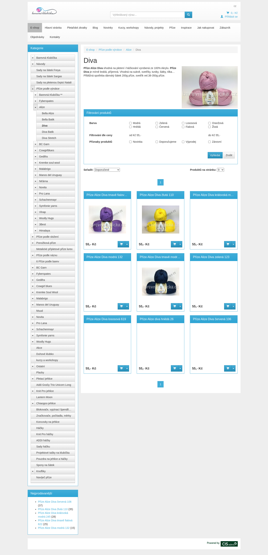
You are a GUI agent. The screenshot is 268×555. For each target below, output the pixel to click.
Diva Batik (48, 131)
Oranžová (215, 123)
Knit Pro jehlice (45, 391)
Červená (162, 126)
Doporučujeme (166, 141)
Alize (42, 107)
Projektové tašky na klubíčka (52, 452)
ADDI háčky (43, 440)
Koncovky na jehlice (48, 421)
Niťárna (43, 181)
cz (235, 5)
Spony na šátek (45, 465)
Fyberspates (46, 100)
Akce (39, 347)
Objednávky (37, 37)
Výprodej (189, 141)
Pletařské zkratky (77, 27)
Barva (93, 123)
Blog (95, 27)
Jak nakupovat (205, 27)
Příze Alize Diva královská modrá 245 (217, 195)
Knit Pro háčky (44, 434)
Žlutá (213, 126)
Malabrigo (45, 168)
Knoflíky (41, 471)
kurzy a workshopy (47, 360)
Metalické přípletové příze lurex (54, 249)
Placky (40, 372)
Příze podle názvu (46, 255)
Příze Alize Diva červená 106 (55, 501)
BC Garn (44, 144)
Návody (40, 63)
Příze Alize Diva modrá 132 (54, 527)
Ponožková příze (46, 242)
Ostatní (40, 366)
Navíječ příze (44, 477)
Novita (43, 187)
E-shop (34, 27)
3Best (42, 224)
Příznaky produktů (100, 141)
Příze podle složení (47, 236)
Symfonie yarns (48, 205)
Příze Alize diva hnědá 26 (156, 319)
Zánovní (214, 141)
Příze (172, 27)
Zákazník (225, 27)
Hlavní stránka (53, 27)
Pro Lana (44, 193)
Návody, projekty (154, 27)
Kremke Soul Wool (47, 292)
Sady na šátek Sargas (49, 76)
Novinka (135, 141)
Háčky (40, 428)
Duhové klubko (45, 353)
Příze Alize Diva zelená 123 (211, 257)
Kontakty (55, 37)
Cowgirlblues (46, 150)
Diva (45, 125)
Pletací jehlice (44, 378)
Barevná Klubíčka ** (51, 94)
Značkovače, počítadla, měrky (53, 415)
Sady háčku (43, 446)
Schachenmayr (48, 199)
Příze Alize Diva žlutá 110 (53, 509)
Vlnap (42, 212)
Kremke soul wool (49, 162)
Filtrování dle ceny (100, 135)
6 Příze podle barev (47, 261)
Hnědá (135, 126)
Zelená (161, 123)
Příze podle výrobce (48, 88)
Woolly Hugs (46, 218)
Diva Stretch (49, 138)
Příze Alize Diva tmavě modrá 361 (162, 257)
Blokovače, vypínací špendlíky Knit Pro (55, 409)
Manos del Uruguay (50, 175)
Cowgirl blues (44, 286)
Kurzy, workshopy (128, 27)
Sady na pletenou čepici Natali (54, 82)
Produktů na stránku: (203, 169)
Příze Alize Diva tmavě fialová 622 (109, 195)
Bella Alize (48, 113)
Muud (39, 310)
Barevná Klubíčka (46, 57)
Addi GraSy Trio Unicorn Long (53, 384)
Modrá (134, 123)
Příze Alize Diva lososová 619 (106, 319)
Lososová (189, 123)
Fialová (188, 126)
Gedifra (43, 156)
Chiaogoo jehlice (46, 403)
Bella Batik (48, 119)
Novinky (108, 27)
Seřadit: (88, 169)
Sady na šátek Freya (48, 70)
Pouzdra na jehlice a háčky (52, 458)
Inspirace (186, 27)
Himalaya (44, 230)
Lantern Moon (44, 397)
